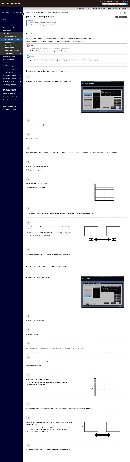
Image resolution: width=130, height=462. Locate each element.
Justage (33, 12)
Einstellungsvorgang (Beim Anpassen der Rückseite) (41, 25)
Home (27, 12)
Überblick (30, 20)
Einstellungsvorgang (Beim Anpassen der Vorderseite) (42, 22)
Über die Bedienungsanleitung (107, 1)
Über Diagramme (99, 60)
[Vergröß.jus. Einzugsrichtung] (92, 59)
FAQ (117, 1)
